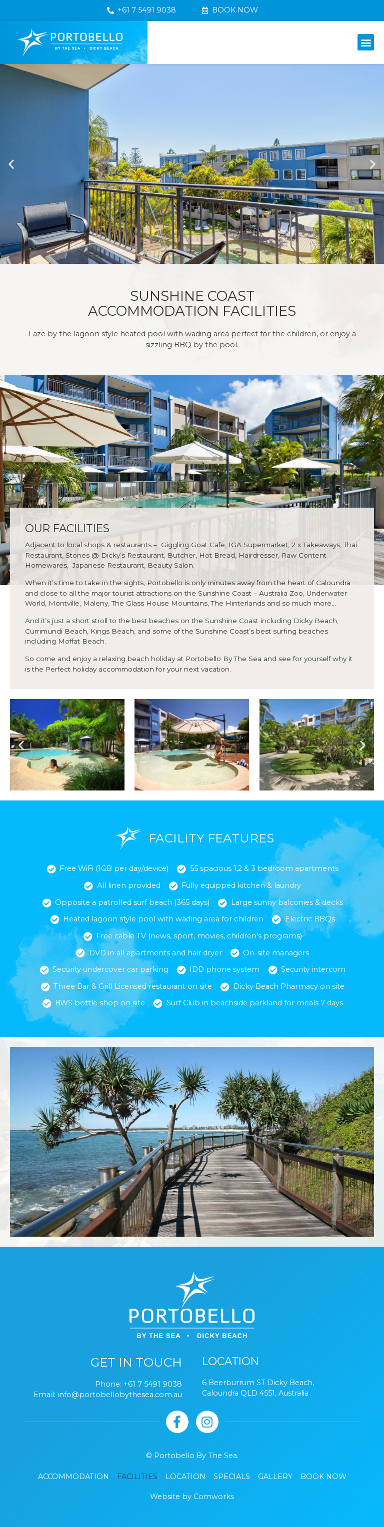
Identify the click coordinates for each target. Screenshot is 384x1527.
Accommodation (73, 1476)
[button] (366, 42)
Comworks (214, 1496)
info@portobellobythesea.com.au (120, 1394)
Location (186, 1476)
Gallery (275, 1476)
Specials (232, 1476)
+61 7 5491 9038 (153, 1384)
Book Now (323, 1476)
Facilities (137, 1476)
